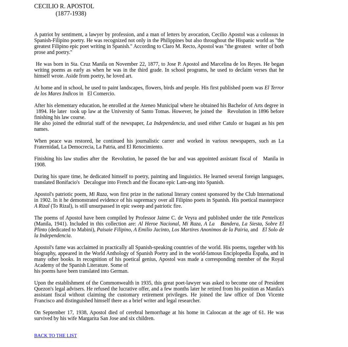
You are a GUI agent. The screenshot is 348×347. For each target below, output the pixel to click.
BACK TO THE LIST (55, 335)
